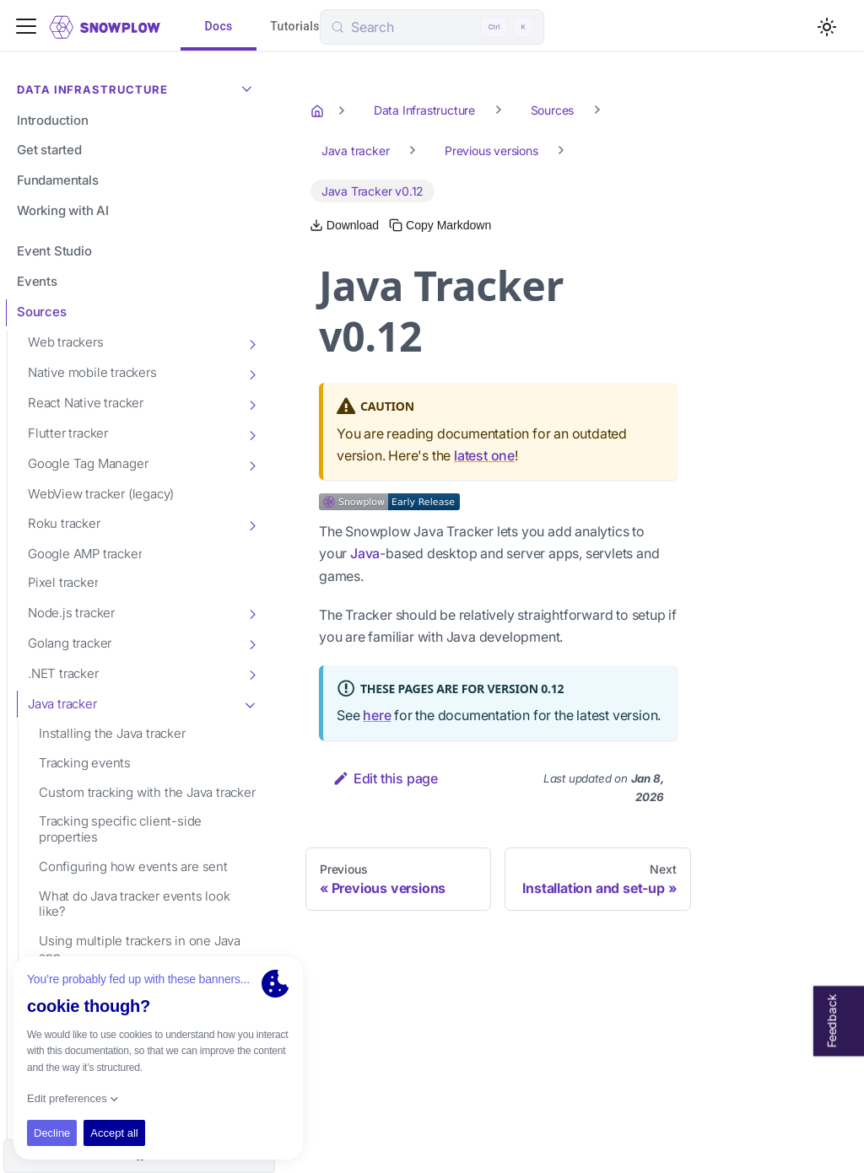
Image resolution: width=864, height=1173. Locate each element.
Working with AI (63, 210)
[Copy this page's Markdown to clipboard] (440, 225)
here (377, 715)
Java (365, 553)
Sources (42, 312)
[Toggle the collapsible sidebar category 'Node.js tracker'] (251, 613)
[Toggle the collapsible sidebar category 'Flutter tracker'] (251, 434)
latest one (484, 455)
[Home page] (318, 110)
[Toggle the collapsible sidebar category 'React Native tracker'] (251, 403)
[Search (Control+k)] (432, 27)
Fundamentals (58, 180)
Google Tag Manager (88, 463)
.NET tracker (63, 673)
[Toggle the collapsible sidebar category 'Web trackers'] (251, 343)
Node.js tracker (71, 613)
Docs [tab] (218, 27)
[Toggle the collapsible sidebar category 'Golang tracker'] (251, 643)
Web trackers (66, 342)
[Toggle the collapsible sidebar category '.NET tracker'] (251, 673)
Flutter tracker (68, 433)
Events (37, 281)
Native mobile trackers (92, 372)
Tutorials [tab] (294, 27)
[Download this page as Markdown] (344, 225)
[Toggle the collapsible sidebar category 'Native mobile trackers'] (251, 373)
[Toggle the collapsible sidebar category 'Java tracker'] (251, 704)
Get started (49, 150)
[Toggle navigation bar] (26, 27)
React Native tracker (85, 403)
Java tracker (62, 704)
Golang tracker (69, 643)
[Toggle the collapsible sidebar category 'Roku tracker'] (251, 524)
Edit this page (385, 778)
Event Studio (54, 251)
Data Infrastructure (138, 88)
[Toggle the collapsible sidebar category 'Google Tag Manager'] (251, 464)
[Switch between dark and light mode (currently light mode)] (826, 26)
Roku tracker (64, 523)
